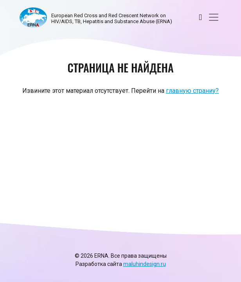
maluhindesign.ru (144, 264)
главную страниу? (192, 90)
